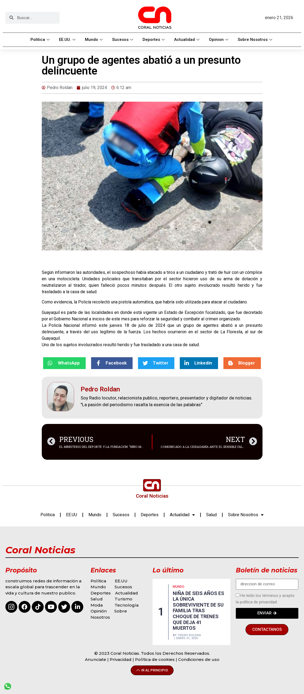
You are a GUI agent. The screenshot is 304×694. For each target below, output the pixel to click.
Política (98, 580)
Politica (40, 39)
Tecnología (127, 605)
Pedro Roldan (189, 635)
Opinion (219, 39)
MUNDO (178, 587)
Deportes (154, 39)
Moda (97, 605)
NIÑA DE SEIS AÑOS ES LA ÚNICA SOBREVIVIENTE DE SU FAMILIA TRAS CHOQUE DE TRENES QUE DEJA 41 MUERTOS (198, 610)
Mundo (94, 39)
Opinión (99, 611)
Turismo (123, 598)
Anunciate (95, 659)
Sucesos (123, 39)
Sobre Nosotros (256, 39)
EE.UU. (68, 39)
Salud (211, 514)
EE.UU (71, 514)
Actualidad (187, 39)
